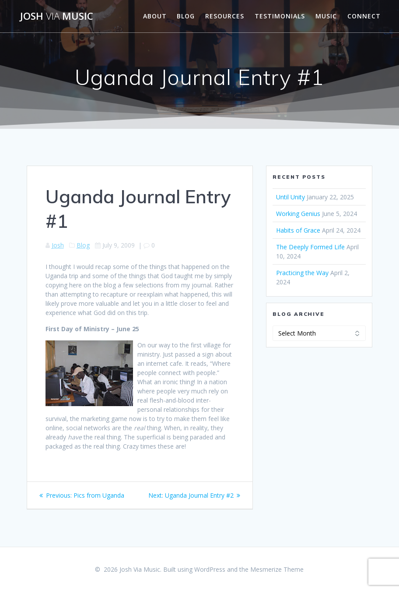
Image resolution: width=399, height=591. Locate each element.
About (155, 16)
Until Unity (290, 197)
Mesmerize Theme (277, 569)
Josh (58, 245)
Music (326, 16)
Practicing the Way (302, 273)
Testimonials (280, 16)
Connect (364, 16)
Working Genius (298, 213)
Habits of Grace (298, 230)
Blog (186, 16)
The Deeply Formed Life (310, 247)
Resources (224, 16)
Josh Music (56, 16)
